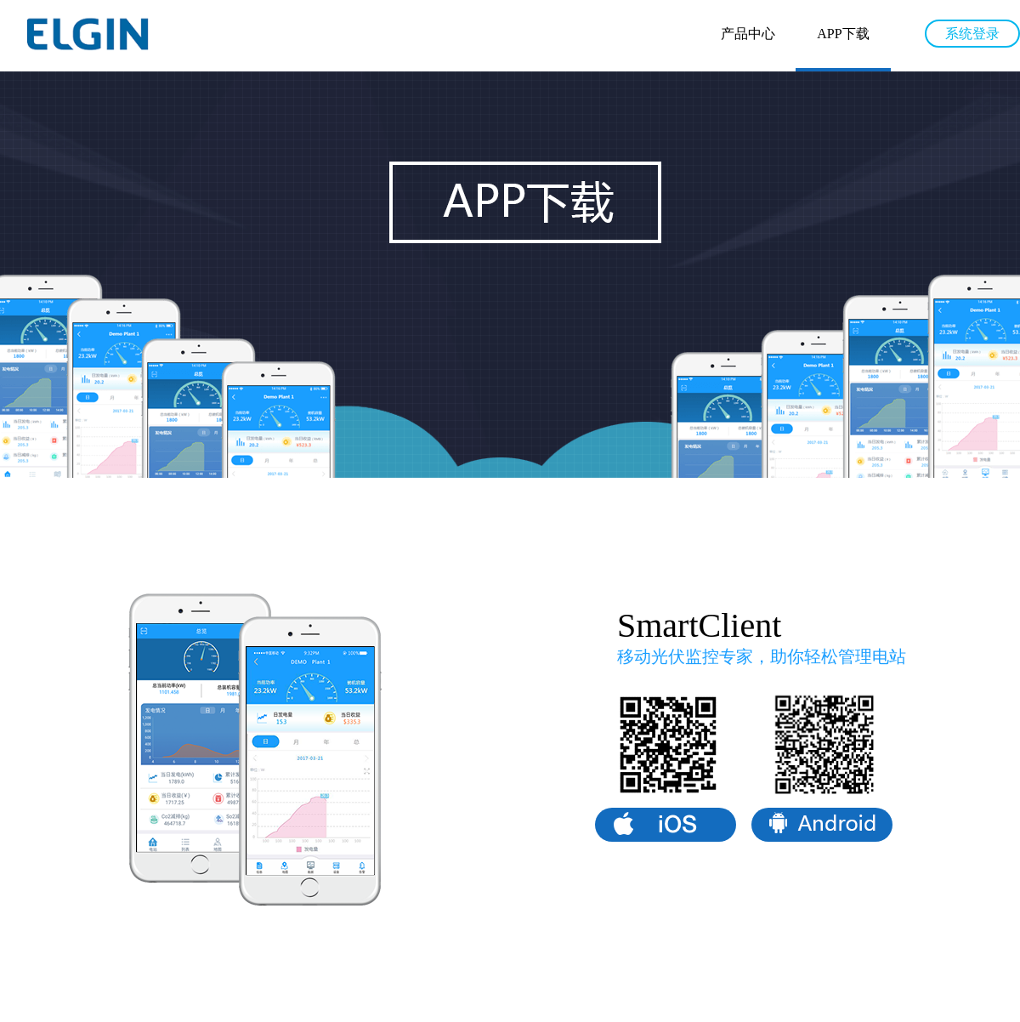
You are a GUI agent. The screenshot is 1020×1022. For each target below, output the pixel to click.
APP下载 (843, 33)
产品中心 (748, 33)
